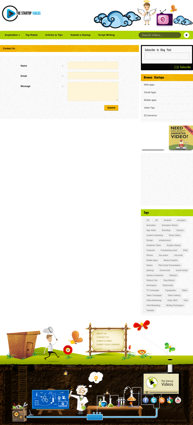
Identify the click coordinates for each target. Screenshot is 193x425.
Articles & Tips (54, 34)
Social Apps (150, 92)
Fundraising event (169, 250)
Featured (150, 250)
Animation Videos (170, 225)
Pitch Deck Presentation (169, 265)
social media (181, 270)
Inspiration (12, 34)
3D (156, 220)
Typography (170, 290)
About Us (101, 334)
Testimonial (168, 285)
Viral (186, 300)
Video (184, 290)
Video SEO (172, 300)
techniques (151, 285)
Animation (151, 225)
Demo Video (174, 235)
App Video (151, 230)
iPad (185, 250)
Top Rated (31, 34)
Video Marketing (153, 300)
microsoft (178, 255)
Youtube (150, 310)
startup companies (154, 275)
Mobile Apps (152, 260)
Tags (146, 212)
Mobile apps (150, 100)
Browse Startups (154, 77)
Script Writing (106, 34)
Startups (173, 275)
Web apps (149, 84)
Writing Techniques (175, 305)
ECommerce (150, 115)
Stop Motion (168, 280)
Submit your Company (108, 345)
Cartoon (180, 230)
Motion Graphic (171, 260)
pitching (150, 270)
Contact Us (102, 337)
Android (167, 220)
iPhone (149, 255)
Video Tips (149, 107)
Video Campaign (154, 295)
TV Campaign (152, 290)
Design (149, 240)
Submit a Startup (80, 34)
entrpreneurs (165, 240)
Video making (174, 295)
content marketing (154, 235)
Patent (149, 265)
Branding (166, 230)
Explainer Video (153, 245)
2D (147, 220)
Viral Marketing (153, 305)
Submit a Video (104, 341)
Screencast (165, 270)
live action (163, 255)
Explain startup (174, 245)
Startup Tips (151, 280)
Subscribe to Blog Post (158, 50)
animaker (181, 220)
